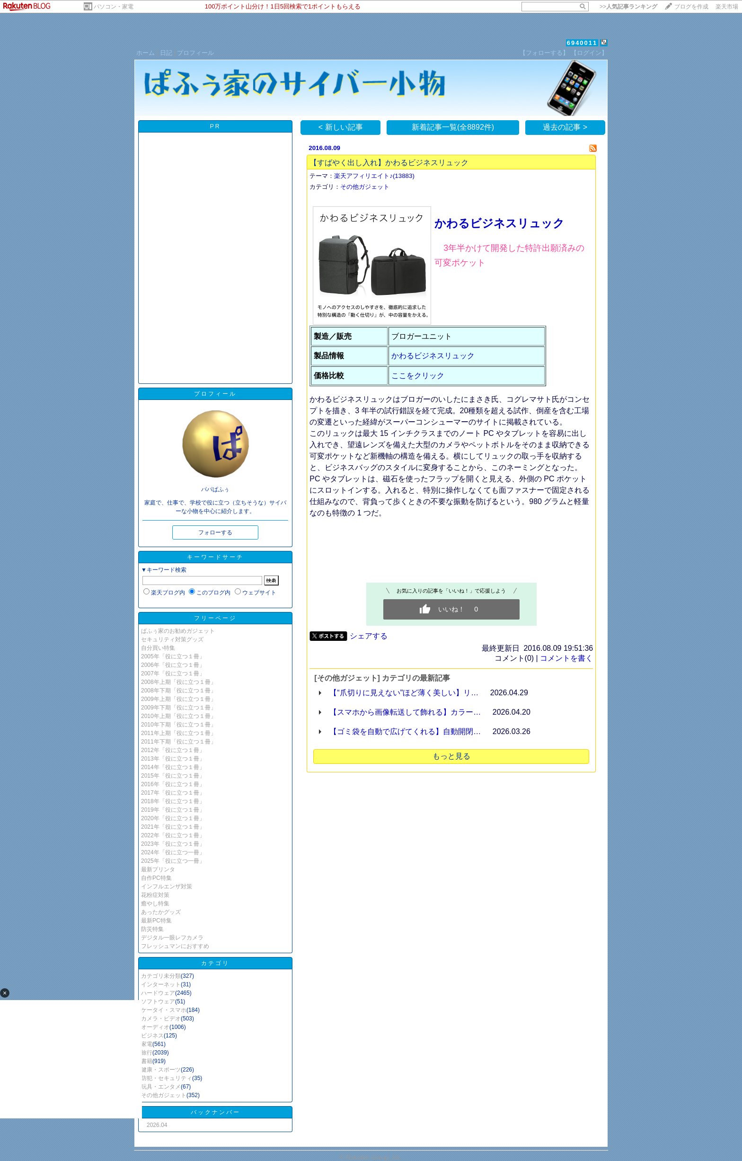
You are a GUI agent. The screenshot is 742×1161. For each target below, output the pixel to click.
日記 (166, 52)
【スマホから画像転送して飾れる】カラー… (405, 712)
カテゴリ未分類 (161, 976)
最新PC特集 (156, 920)
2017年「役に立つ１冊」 (173, 792)
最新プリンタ (158, 869)
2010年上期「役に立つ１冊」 (178, 716)
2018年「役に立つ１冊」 (173, 801)
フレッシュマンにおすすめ (175, 946)
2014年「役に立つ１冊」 (173, 767)
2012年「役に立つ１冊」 (173, 750)
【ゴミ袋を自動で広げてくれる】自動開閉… (405, 731)
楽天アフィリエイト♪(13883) (374, 175)
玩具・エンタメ (161, 1086)
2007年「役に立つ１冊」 (173, 673)
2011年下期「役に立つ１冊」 (178, 741)
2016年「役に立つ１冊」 (173, 784)
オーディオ (155, 1027)
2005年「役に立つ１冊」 (173, 656)
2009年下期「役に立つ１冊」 (178, 707)
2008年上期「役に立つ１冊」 (178, 682)
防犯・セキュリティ (166, 1078)
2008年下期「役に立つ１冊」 (178, 690)
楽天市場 (727, 6)
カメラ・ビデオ (161, 1018)
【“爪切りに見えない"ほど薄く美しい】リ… (403, 693)
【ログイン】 (589, 52)
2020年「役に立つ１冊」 (173, 818)
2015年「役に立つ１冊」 (173, 775)
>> (628, 6)
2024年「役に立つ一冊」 (173, 852)
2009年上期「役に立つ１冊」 (178, 699)
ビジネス (152, 1035)
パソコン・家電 (113, 6)
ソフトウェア (158, 1001)
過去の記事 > (565, 127)
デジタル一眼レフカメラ (172, 937)
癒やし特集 (155, 903)
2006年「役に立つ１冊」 (173, 665)
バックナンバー (215, 1112)
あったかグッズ (161, 912)
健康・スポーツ (161, 1069)
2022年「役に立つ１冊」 (173, 835)
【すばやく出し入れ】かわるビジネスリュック (388, 163)
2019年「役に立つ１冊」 (173, 809)
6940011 (582, 42)
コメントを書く (566, 658)
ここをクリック (417, 376)
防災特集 (152, 929)
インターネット (161, 984)
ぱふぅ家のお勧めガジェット (178, 631)
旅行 (146, 1052)
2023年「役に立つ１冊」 (173, 844)
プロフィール (195, 52)
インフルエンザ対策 (166, 886)
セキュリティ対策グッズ (172, 639)
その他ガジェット (163, 1095)
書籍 (146, 1061)
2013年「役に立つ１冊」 (173, 758)
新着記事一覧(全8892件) (453, 127)
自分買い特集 (158, 648)
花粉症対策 (155, 895)
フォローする (215, 532)
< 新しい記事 (340, 127)
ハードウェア (158, 993)
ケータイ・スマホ (163, 1010)
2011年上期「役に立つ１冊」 (178, 733)
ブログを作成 (691, 6)
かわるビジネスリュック (499, 223)
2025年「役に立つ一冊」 (173, 861)
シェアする (369, 636)
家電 (146, 1044)
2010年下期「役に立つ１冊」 (178, 724)
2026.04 (157, 1125)
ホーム (145, 52)
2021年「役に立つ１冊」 (173, 827)
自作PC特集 (156, 878)
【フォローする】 (544, 52)
